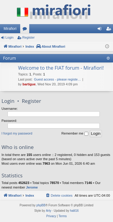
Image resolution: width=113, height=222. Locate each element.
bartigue (29, 84)
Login (9, 37)
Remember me (74, 134)
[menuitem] (58, 195)
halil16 (74, 210)
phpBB (41, 205)
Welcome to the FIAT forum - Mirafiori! (61, 68)
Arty (48, 210)
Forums (26, 30)
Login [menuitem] (101, 30)
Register (28, 37)
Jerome (32, 187)
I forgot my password (17, 133)
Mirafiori (10, 29)
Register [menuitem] (110, 30)
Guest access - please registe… (57, 79)
